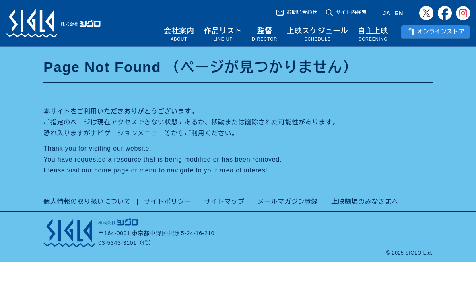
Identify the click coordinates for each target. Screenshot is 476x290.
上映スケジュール (317, 31)
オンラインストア (440, 31)
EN (399, 13)
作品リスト (223, 31)
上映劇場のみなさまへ (364, 202)
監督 (264, 31)
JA (387, 13)
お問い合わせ (301, 12)
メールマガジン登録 (288, 202)
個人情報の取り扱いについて (87, 202)
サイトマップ (224, 202)
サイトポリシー (167, 202)
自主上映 (373, 31)
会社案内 (179, 31)
